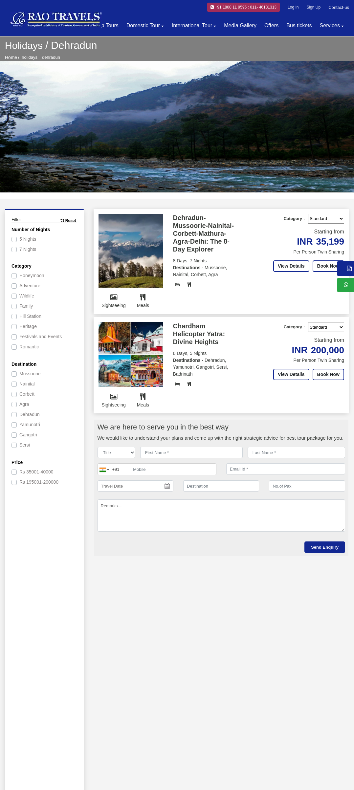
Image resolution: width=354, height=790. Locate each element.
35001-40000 (36, 471)
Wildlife (26, 295)
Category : (294, 218)
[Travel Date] (135, 486)
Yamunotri (29, 424)
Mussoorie (30, 373)
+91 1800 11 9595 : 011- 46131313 (243, 7)
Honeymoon (31, 275)
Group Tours (104, 25)
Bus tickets (299, 25)
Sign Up (313, 7)
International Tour (192, 25)
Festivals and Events (40, 336)
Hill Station (30, 316)
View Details (291, 266)
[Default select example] (326, 219)
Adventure (29, 285)
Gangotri (28, 434)
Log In (293, 7)
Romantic (29, 346)
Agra (24, 404)
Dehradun (29, 414)
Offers (271, 25)
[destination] (221, 486)
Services (330, 25)
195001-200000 (38, 482)
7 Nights (27, 249)
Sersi (24, 445)
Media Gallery (240, 25)
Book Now (328, 266)
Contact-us (338, 7)
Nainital (27, 383)
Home (11, 57)
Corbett (26, 394)
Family (26, 306)
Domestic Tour (143, 25)
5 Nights (27, 239)
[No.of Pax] (307, 486)
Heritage (28, 326)
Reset (68, 220)
